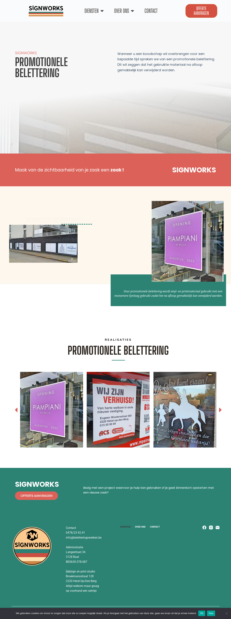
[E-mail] (217, 527)
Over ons (124, 10)
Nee (211, 613)
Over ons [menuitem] (140, 527)
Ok (201, 613)
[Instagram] (211, 527)
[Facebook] (204, 527)
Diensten (94, 10)
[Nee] (226, 613)
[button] (16, 409)
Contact (151, 11)
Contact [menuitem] (155, 527)
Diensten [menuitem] (125, 527)
